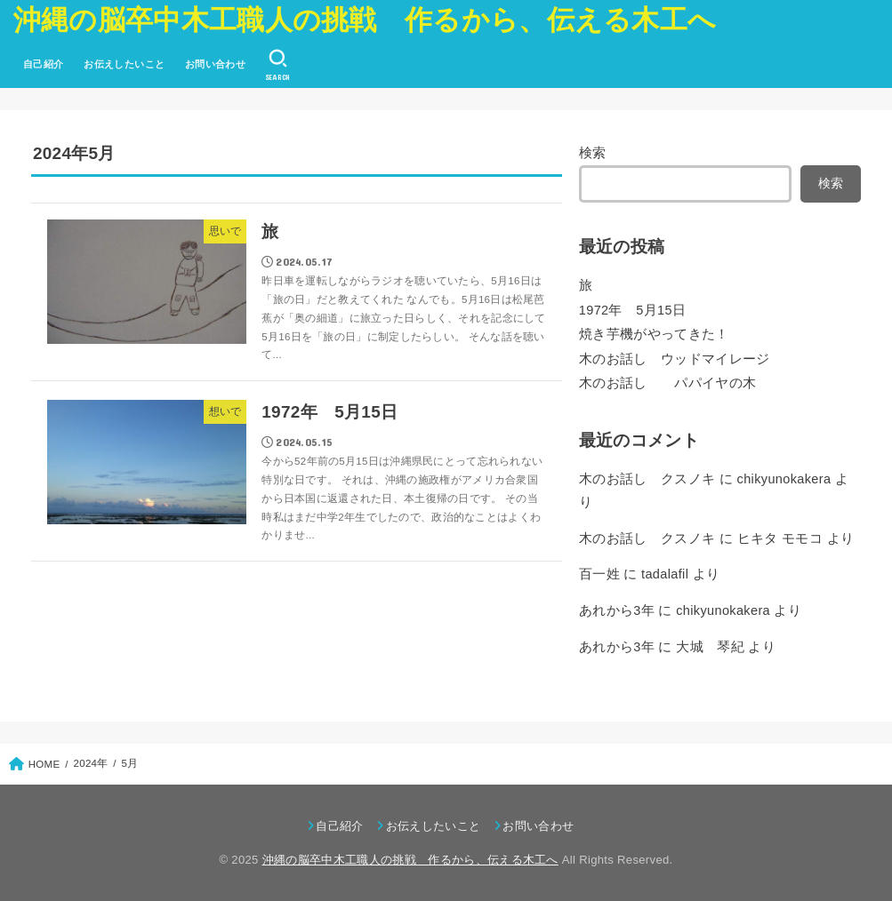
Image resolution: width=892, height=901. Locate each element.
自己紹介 (43, 64)
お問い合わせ (215, 64)
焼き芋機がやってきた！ (654, 334)
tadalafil (664, 574)
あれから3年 (617, 610)
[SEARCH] (277, 65)
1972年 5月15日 (632, 310)
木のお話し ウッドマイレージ (681, 359)
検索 (593, 153)
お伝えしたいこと (124, 64)
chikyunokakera (784, 479)
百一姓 (599, 574)
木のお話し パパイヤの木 (668, 383)
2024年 (91, 763)
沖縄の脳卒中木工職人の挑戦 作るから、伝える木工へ (365, 20)
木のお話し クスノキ (647, 479)
